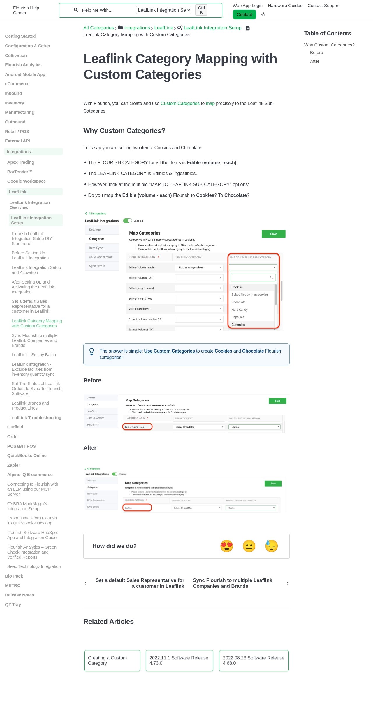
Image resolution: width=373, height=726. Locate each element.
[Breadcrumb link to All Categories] (98, 28)
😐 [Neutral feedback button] (249, 546)
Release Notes (19, 594)
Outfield (15, 426)
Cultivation (16, 55)
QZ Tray (13, 604)
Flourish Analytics (23, 64)
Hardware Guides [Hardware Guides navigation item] (285, 5)
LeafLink (18, 191)
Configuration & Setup (27, 45)
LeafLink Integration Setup (31, 220)
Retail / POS (17, 131)
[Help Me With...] (107, 10)
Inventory (14, 102)
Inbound (13, 93)
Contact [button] (244, 14)
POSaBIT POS (21, 446)
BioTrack (14, 575)
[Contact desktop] (244, 15)
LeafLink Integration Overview (29, 205)
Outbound (15, 121)
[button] (263, 14)
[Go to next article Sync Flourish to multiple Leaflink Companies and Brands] (239, 583)
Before (316, 52)
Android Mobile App (25, 74)
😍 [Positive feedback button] (226, 546)
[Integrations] (134, 28)
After (314, 61)
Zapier (13, 465)
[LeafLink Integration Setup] (209, 28)
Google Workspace (26, 181)
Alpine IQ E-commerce (30, 474)
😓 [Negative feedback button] (271, 546)
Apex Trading (20, 162)
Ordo (12, 436)
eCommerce (17, 83)
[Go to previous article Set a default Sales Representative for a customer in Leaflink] (136, 583)
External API (17, 140)
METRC (12, 585)
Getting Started (20, 36)
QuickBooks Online (27, 455)
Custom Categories (180, 103)
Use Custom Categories (170, 351)
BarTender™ (20, 171)
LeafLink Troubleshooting (35, 417)
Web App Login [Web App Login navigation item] (248, 5)
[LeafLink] (163, 28)
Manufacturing (19, 112)
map (210, 103)
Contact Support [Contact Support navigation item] (323, 5)
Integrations (19, 151)
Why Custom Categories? (329, 44)
